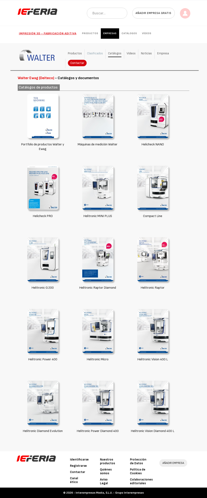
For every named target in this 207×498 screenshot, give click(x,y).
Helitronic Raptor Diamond (97, 288)
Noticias (146, 53)
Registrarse (78, 466)
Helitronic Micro (97, 359)
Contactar (77, 63)
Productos (90, 33)
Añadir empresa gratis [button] (153, 13)
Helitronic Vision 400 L (152, 359)
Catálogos (129, 33)
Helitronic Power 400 (42, 359)
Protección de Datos (138, 461)
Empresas (110, 33)
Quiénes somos (106, 471)
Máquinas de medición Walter (97, 144)
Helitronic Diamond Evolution (43, 431)
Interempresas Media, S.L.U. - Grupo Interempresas (110, 492)
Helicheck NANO (152, 144)
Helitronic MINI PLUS (97, 216)
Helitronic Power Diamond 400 (98, 431)
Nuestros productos (107, 461)
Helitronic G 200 (42, 288)
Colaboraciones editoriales (141, 481)
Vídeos (146, 33)
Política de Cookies (137, 471)
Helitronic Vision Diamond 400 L (152, 431)
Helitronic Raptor (153, 288)
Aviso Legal (104, 481)
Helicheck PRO (43, 216)
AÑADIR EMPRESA (173, 463)
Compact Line (152, 216)
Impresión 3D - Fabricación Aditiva (47, 33)
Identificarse (79, 460)
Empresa (163, 53)
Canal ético (74, 480)
